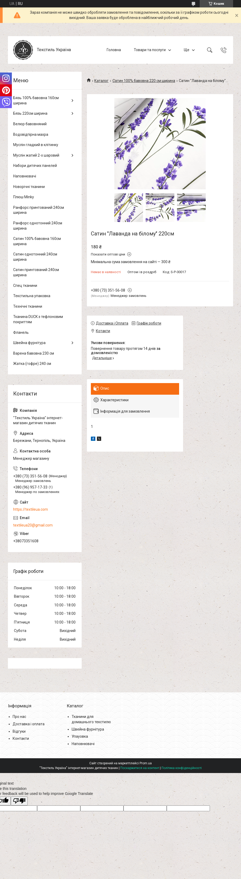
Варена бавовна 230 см (33, 353)
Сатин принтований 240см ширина (36, 272)
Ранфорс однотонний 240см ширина (37, 225)
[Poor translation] (19, 801)
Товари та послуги (150, 50)
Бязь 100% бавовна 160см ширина (36, 100)
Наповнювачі (24, 176)
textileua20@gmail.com (33, 525)
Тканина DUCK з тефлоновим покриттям (38, 319)
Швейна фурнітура (29, 343)
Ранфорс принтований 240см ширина (38, 210)
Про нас (19, 716)
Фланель (21, 332)
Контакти (21, 738)
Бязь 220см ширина (30, 113)
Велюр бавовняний (30, 124)
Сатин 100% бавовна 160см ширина (37, 241)
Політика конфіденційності (181, 768)
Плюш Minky (23, 197)
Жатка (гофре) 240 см (32, 363)
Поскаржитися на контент (139, 768)
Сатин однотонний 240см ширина (35, 257)
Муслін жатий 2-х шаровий (36, 155)
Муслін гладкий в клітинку (35, 145)
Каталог (101, 81)
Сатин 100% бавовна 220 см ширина (143, 81)
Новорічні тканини (29, 187)
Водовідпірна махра (30, 134)
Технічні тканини (27, 306)
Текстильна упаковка (31, 296)
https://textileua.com (30, 509)
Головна (114, 50)
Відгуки (19, 731)
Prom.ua (146, 763)
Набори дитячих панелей (35, 165)
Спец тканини (25, 285)
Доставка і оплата (29, 724)
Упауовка (80, 736)
